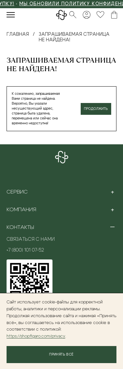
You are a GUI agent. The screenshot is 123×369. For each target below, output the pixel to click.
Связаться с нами (31, 239)
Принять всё (61, 354)
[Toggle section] (112, 192)
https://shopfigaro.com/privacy (36, 336)
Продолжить (96, 109)
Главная (18, 34)
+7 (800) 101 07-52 (25, 250)
